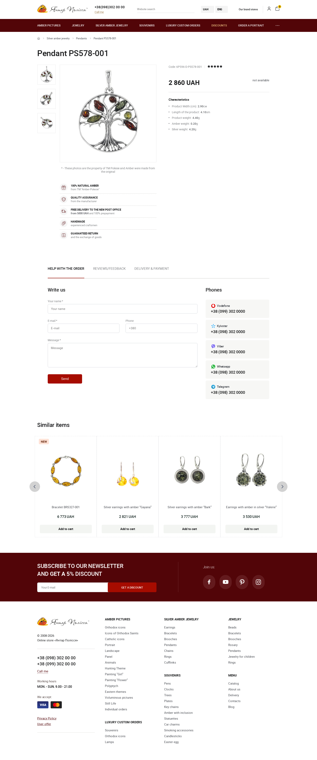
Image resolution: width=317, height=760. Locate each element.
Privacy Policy (46, 718)
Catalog (233, 684)
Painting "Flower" (116, 680)
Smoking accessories (178, 730)
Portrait (110, 645)
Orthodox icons (115, 627)
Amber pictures (48, 25)
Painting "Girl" (114, 674)
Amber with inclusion (178, 713)
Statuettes (171, 719)
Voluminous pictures (119, 698)
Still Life (110, 703)
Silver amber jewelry (112, 25)
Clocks (169, 689)
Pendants (81, 38)
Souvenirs (146, 25)
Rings (168, 657)
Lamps (109, 742)
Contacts (234, 701)
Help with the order (66, 268)
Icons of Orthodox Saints (121, 633)
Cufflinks (170, 663)
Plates (168, 701)
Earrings (169, 627)
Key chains (171, 707)
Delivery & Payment (151, 268)
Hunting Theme (115, 668)
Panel (108, 657)
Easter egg (171, 742)
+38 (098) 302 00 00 (56, 658)
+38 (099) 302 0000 (228, 311)
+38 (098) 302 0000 (228, 331)
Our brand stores (245, 9)
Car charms (172, 724)
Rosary (233, 645)
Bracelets (170, 633)
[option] (46, 75)
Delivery (233, 695)
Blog (231, 707)
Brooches (170, 639)
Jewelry (78, 25)
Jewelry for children (241, 657)
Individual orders (116, 709)
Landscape (112, 651)
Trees (168, 695)
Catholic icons (115, 639)
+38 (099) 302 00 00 (56, 664)
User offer (44, 724)
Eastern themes (115, 692)
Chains (168, 651)
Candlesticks (173, 736)
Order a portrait (251, 25)
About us (234, 689)
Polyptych (111, 686)
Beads (232, 627)
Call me (99, 12)
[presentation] (35, 486)
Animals (110, 663)
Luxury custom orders (183, 25)
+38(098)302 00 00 (110, 7)
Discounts (219, 25)
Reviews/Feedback (109, 268)
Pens (167, 684)
